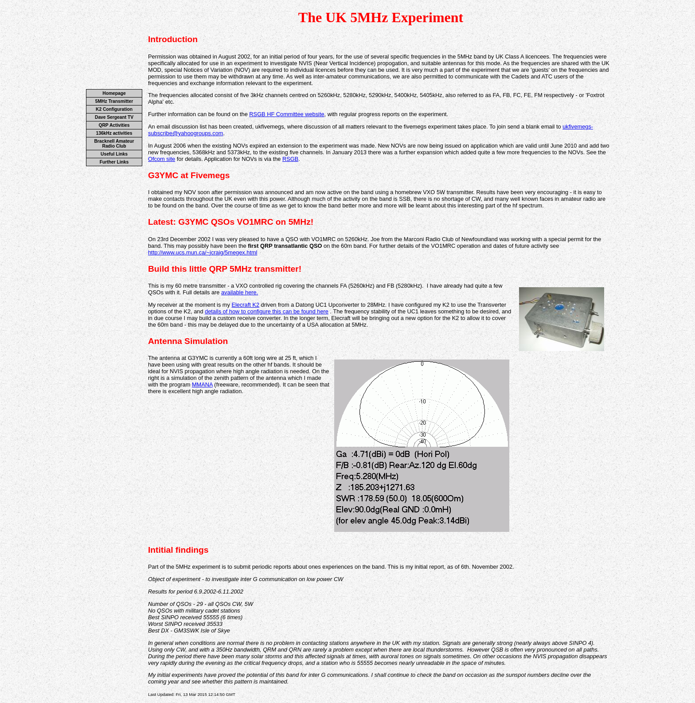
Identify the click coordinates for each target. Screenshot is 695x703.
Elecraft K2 (245, 304)
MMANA (202, 384)
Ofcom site (161, 159)
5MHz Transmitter (114, 101)
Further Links (114, 162)
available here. (239, 292)
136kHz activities (114, 133)
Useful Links (114, 154)
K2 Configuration (114, 109)
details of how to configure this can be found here (266, 311)
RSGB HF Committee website (286, 114)
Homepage (113, 93)
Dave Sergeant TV (114, 117)
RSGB (290, 159)
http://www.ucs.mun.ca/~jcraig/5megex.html (202, 252)
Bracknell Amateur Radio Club (114, 143)
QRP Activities (114, 125)
